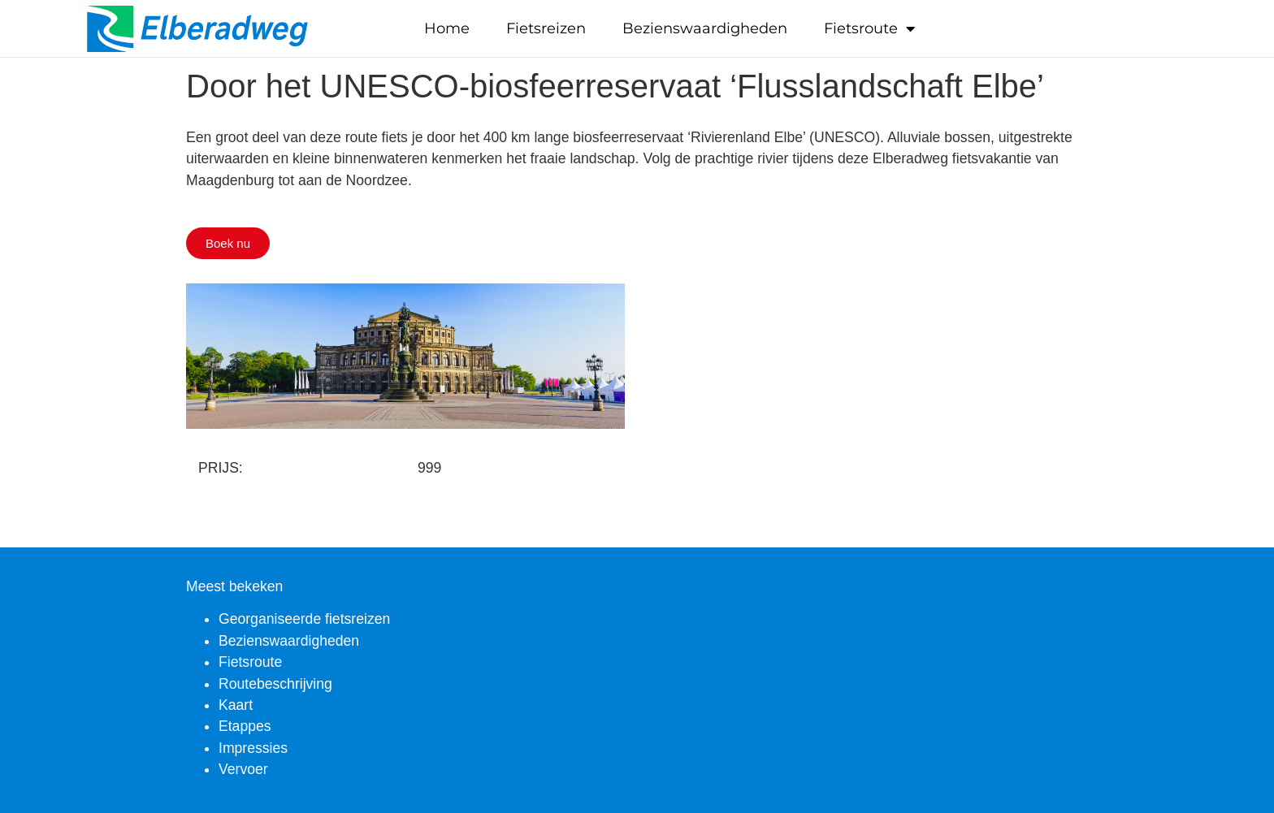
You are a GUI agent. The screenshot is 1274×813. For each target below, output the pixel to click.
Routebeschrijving (275, 684)
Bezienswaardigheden (704, 28)
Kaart (236, 705)
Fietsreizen (546, 28)
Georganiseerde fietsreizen (304, 619)
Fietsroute (869, 28)
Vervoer (243, 769)
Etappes (245, 726)
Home (447, 28)
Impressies (253, 748)
